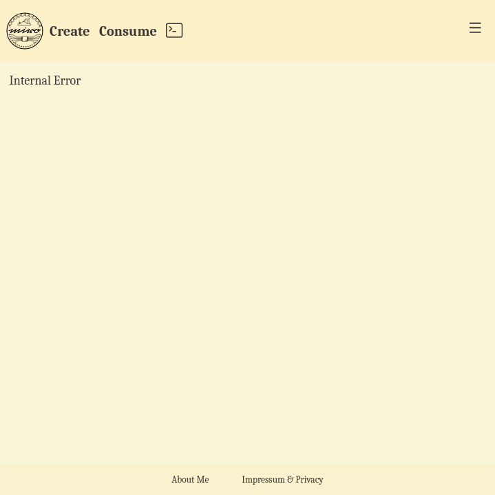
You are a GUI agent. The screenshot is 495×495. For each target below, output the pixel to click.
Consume (128, 30)
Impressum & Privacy (282, 479)
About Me (190, 479)
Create (70, 30)
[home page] (24, 31)
